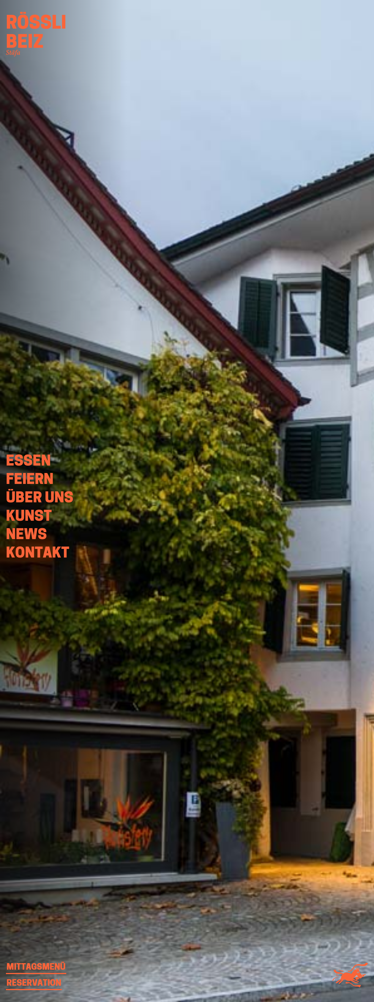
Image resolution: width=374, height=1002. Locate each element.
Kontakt (37, 554)
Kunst (29, 517)
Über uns (39, 499)
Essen (28, 462)
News (26, 535)
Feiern (29, 480)
